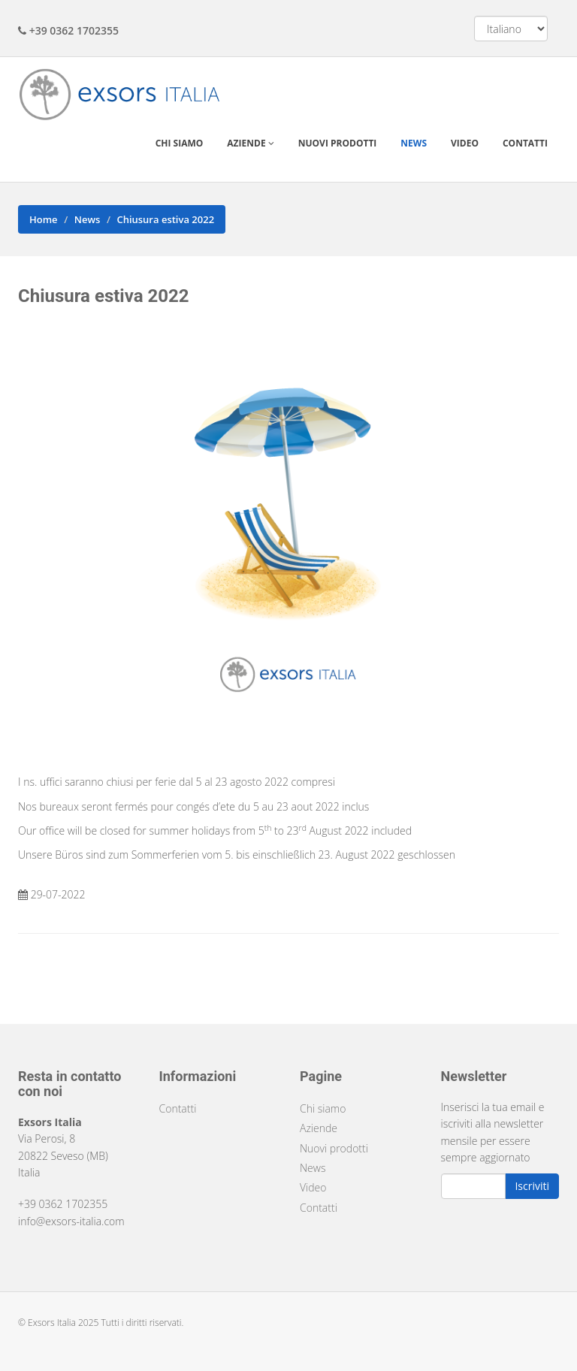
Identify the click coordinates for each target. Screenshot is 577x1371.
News (413, 143)
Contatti (525, 143)
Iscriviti (532, 1186)
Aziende (250, 143)
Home (43, 219)
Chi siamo (180, 143)
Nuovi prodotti (337, 143)
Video (465, 143)
